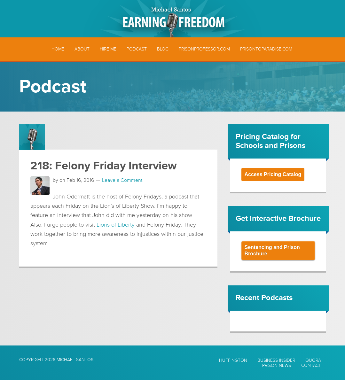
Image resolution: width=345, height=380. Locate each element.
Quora (313, 360)
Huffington (233, 360)
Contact (311, 365)
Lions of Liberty (116, 224)
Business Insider (276, 360)
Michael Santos (75, 359)
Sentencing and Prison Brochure (272, 250)
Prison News (276, 365)
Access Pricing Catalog (273, 174)
